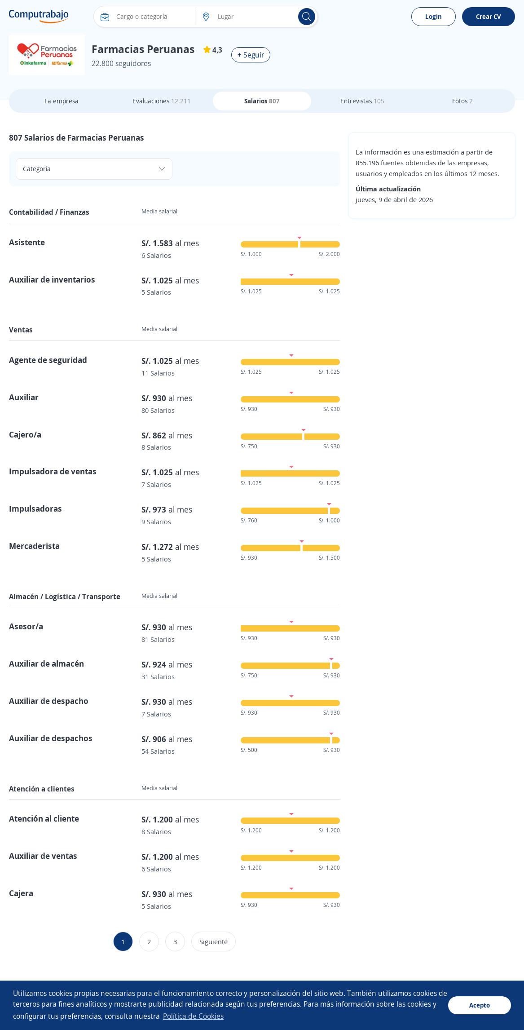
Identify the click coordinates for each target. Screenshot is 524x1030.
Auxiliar (24, 397)
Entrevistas (362, 101)
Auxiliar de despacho (48, 700)
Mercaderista (34, 545)
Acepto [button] (479, 1005)
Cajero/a (25, 434)
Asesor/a (26, 626)
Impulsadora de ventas (53, 471)
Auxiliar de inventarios (52, 279)
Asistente (27, 242)
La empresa (61, 101)
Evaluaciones (161, 101)
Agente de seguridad (48, 359)
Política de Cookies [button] (193, 1016)
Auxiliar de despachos (50, 738)
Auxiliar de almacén (46, 663)
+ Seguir (251, 55)
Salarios (262, 101)
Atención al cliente (44, 818)
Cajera (21, 893)
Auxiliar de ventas (43, 855)
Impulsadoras (35, 508)
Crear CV (488, 16)
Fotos (462, 101)
